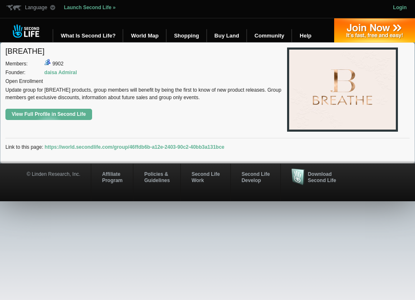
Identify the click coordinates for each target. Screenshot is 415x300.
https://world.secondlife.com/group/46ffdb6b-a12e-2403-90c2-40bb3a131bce (134, 147)
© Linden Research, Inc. (53, 174)
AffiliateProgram (112, 177)
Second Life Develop (256, 177)
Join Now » (374, 30)
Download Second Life (322, 177)
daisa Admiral (60, 72)
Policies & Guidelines (157, 177)
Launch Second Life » (89, 7)
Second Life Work (206, 177)
